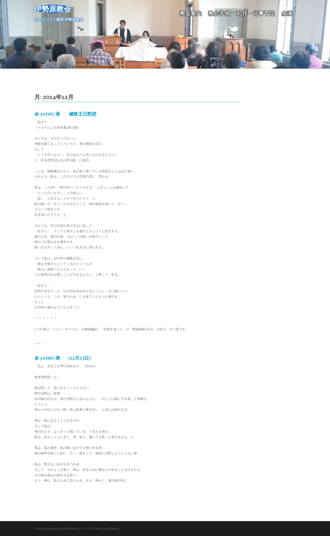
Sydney (96, 528)
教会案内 (191, 13)
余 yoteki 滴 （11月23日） (64, 358)
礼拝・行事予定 (255, 13)
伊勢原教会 (52, 9)
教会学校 (219, 13)
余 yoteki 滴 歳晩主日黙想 (65, 114)
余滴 (286, 13)
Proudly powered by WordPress (56, 528)
